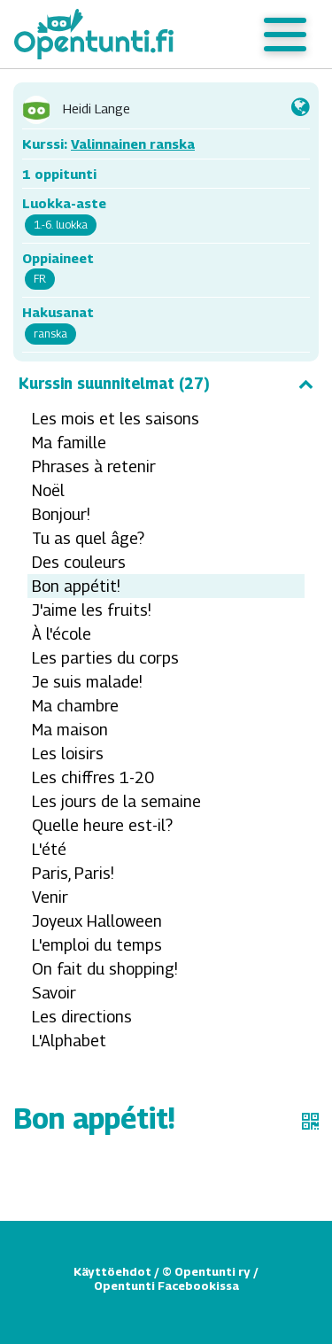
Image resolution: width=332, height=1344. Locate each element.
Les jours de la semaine (116, 801)
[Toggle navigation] (285, 34)
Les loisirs (68, 753)
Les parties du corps (105, 658)
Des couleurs (79, 562)
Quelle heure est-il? (102, 825)
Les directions (82, 1016)
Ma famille (69, 442)
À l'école (61, 634)
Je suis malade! (87, 681)
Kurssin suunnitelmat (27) (166, 383)
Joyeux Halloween (97, 921)
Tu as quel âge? (88, 538)
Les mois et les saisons (115, 418)
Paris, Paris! (73, 873)
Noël (48, 490)
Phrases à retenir (94, 466)
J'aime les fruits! (91, 610)
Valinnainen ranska (133, 143)
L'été (49, 849)
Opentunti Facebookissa (166, 1285)
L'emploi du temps (97, 945)
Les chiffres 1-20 (93, 777)
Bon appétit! (76, 586)
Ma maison (70, 729)
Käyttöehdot (112, 1271)
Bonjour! (61, 514)
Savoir (54, 992)
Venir (50, 897)
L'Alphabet (69, 1040)
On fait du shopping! (105, 968)
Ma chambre (75, 705)
